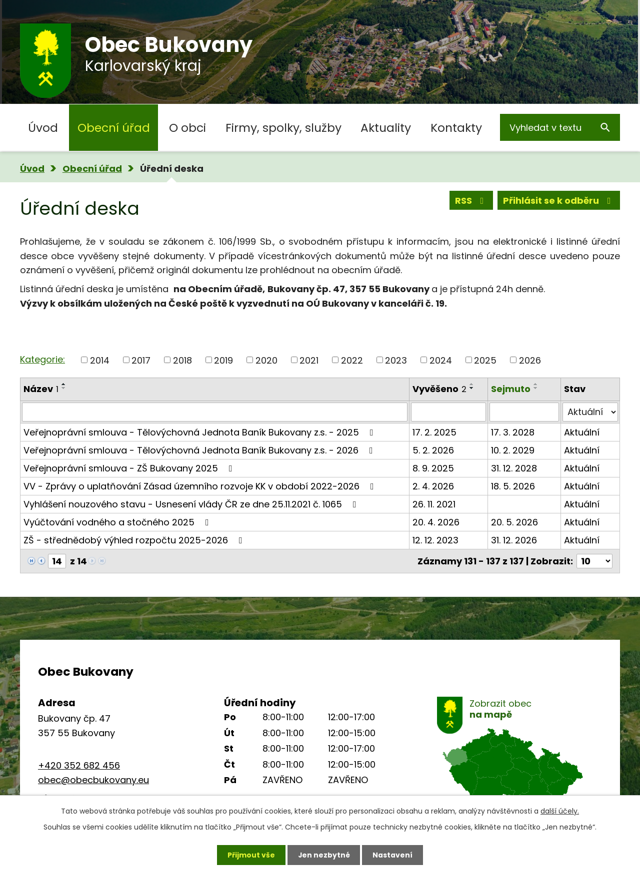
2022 (352, 360)
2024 (441, 360)
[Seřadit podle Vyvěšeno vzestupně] (472, 384)
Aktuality (385, 127)
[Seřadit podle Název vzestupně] (64, 384)
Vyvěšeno (439, 389)
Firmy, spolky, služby (284, 127)
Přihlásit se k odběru (559, 200)
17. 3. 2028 (512, 432)
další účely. (559, 811)
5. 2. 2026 (433, 450)
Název (41, 389)
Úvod (43, 127)
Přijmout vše (250, 855)
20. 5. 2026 (514, 522)
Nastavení (393, 855)
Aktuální (582, 432)
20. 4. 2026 (436, 522)
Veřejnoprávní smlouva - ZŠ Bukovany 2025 (130, 468)
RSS (471, 200)
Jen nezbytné (324, 855)
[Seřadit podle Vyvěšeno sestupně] (472, 388)
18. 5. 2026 (513, 486)
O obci (187, 127)
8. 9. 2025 (433, 468)
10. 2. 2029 (512, 450)
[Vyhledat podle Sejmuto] (525, 412)
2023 (396, 360)
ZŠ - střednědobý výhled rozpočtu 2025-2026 (135, 540)
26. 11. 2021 (434, 504)
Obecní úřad (114, 127)
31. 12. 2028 (514, 468)
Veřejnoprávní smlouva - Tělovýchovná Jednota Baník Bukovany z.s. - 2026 (200, 450)
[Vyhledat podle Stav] (590, 412)
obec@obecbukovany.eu (93, 780)
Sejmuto (510, 389)
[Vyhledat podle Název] (215, 412)
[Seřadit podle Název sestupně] (64, 388)
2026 (530, 360)
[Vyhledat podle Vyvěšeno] (448, 412)
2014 (100, 360)
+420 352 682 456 (79, 765)
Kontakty (456, 127)
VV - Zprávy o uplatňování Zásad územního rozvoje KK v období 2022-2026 (201, 486)
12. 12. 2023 (435, 540)
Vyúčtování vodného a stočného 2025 (118, 522)
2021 (309, 360)
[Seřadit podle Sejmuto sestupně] (536, 388)
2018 (182, 360)
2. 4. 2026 (433, 486)
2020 (267, 360)
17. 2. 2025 (434, 432)
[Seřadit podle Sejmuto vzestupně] (536, 384)
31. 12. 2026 (514, 540)
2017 (141, 360)
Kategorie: (42, 359)
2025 (485, 360)
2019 (223, 360)
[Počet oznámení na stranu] (594, 561)
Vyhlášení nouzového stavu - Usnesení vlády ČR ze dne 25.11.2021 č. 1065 (192, 504)
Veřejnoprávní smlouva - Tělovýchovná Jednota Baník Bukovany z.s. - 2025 (201, 432)
